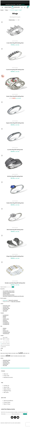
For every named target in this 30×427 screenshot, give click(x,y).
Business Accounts (8, 377)
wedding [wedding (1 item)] (24, 355)
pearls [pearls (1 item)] (26, 353)
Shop (6, 10)
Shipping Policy (7, 390)
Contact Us (6, 385)
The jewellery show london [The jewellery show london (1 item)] (18, 355)
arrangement (5, 315)
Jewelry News (6, 318)
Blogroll (4, 316)
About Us (6, 374)
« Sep (1, 348)
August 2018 (5, 309)
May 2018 (5, 310)
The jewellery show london (8, 290)
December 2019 (6, 308)
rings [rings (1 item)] (28, 353)
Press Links (6, 375)
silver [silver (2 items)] (8, 355)
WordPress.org (6, 333)
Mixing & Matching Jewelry (8, 294)
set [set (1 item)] (4, 355)
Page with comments (13, 300)
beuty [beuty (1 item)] (4, 353)
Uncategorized (6, 322)
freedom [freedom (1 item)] (9, 353)
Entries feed (5, 330)
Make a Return (7, 389)
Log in (4, 329)
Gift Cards (6, 392)
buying (4, 317)
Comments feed (6, 332)
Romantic (5, 320)
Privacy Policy (7, 402)
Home (1, 10)
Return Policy (7, 404)
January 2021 (6, 306)
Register (4, 328)
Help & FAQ (6, 387)
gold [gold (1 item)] (12, 353)
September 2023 (6, 305)
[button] (26, 2)
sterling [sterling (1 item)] (12, 355)
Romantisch (5, 321)
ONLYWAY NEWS (6, 293)
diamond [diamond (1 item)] (6, 353)
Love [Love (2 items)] (20, 353)
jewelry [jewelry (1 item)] (17, 353)
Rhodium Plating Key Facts (8, 292)
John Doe (5, 300)
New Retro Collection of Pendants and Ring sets (13, 296)
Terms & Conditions (8, 400)
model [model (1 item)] (24, 353)
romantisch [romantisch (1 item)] (2, 355)
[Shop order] (14, 20)
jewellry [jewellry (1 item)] (14, 353)
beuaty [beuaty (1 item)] (1, 353)
